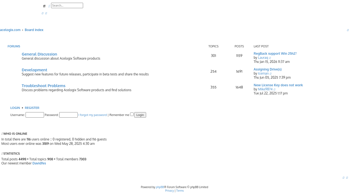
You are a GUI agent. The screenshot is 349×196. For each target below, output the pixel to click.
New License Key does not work (278, 85)
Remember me (121, 115)
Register (32, 108)
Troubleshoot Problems (43, 85)
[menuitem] (42, 13)
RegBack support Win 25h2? (275, 53)
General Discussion (39, 53)
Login (15, 108)
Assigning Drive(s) (268, 69)
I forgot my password (92, 115)
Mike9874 (265, 89)
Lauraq (263, 58)
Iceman (263, 73)
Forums (14, 46)
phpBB (160, 187)
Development (34, 69)
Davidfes (39, 163)
